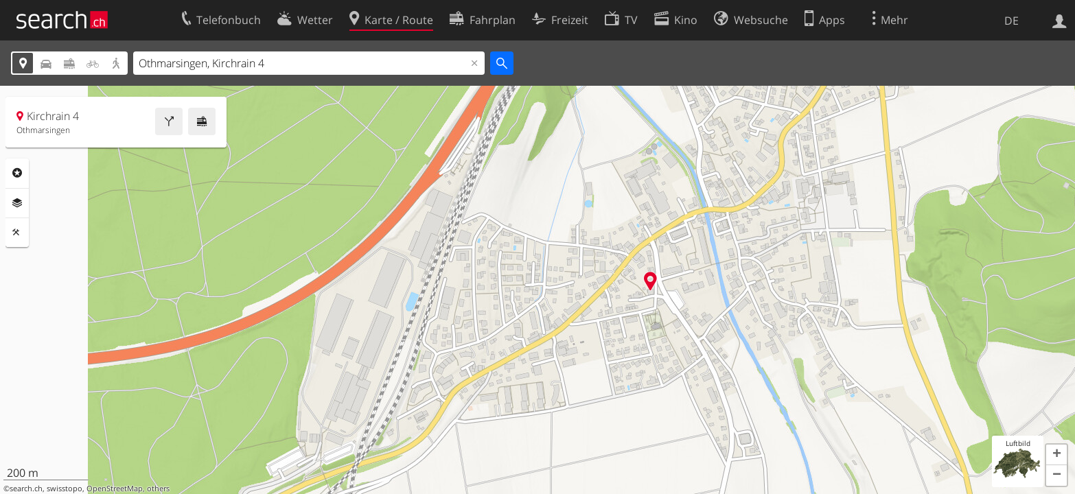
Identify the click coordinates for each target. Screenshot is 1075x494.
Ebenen (17, 203)
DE (1011, 20)
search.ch (26, 488)
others (158, 488)
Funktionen (17, 232)
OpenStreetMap (114, 488)
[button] (1056, 455)
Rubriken (17, 172)
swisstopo (64, 488)
